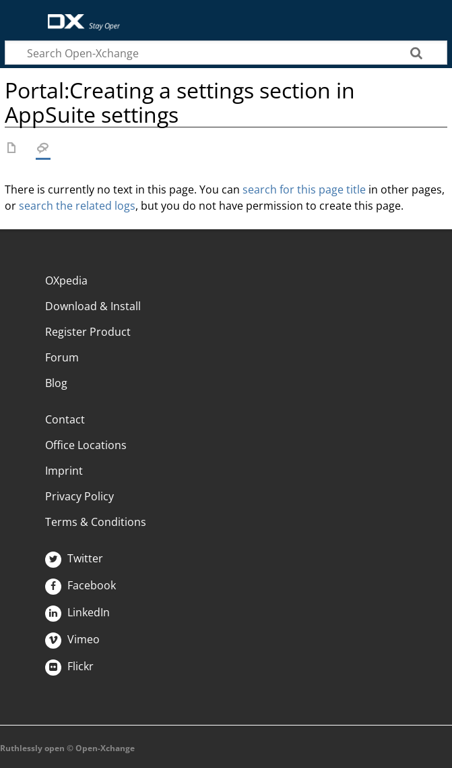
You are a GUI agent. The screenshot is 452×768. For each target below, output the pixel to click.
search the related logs (77, 205)
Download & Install (93, 306)
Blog (56, 383)
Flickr (69, 666)
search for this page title (304, 189)
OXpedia (66, 280)
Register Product (88, 331)
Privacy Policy (79, 496)
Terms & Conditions (95, 521)
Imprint (64, 470)
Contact (65, 419)
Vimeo (72, 639)
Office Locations (86, 445)
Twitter (74, 558)
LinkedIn (77, 612)
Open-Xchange (78, 15)
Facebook (80, 585)
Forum (62, 357)
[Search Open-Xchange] (226, 52)
